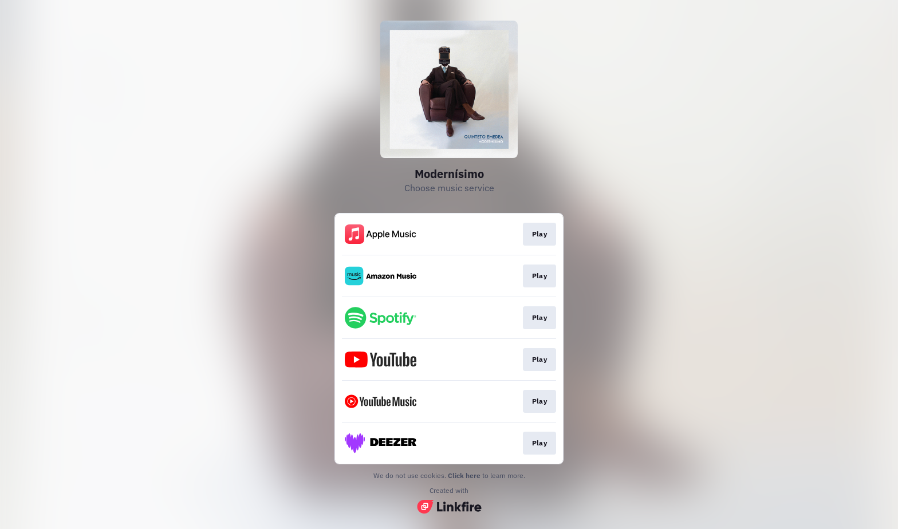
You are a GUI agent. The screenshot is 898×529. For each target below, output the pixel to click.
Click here (464, 475)
